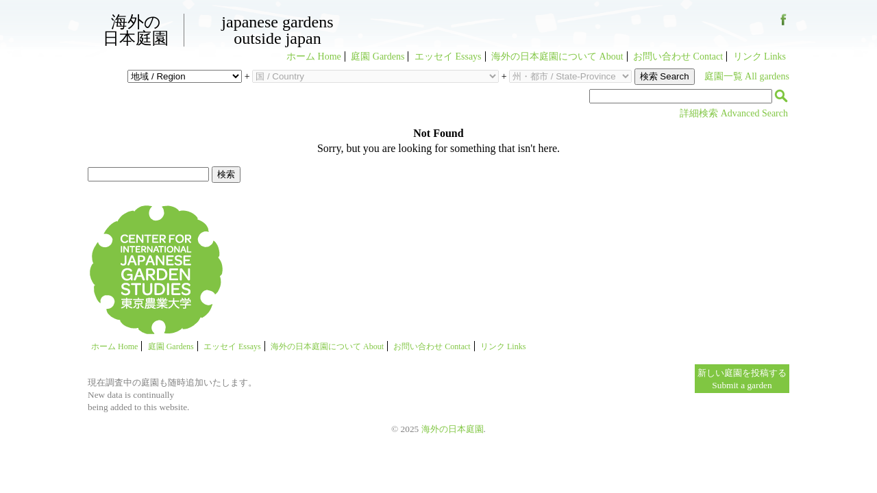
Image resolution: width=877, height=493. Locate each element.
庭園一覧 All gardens (746, 76)
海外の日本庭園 (136, 30)
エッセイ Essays (448, 56)
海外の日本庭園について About (557, 56)
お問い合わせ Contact (678, 56)
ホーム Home (313, 56)
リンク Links (759, 56)
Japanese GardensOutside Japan (277, 30)
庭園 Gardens (377, 56)
